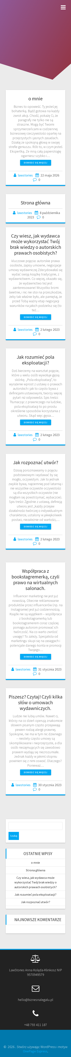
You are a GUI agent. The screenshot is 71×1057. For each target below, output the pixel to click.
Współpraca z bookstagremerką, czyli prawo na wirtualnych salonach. (35, 579)
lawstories (25, 175)
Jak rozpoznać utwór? (35, 462)
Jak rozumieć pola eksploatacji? (35, 360)
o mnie (35, 98)
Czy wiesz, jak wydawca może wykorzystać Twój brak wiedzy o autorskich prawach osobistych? (35, 244)
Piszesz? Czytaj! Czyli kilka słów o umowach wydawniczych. (35, 702)
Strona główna (35, 202)
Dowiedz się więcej (35, 162)
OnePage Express (35, 1051)
